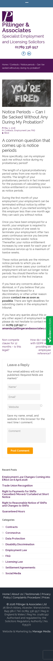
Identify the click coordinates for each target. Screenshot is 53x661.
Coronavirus (13, 532)
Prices (46, 597)
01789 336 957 (26, 47)
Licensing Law (14, 561)
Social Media (13, 573)
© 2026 (26, 604)
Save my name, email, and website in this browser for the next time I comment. (26, 419)
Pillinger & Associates (16, 27)
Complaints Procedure (26, 597)
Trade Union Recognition (17, 485)
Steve (6, 133)
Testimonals (32, 594)
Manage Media (41, 631)
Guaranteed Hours (13, 511)
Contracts (14, 64)
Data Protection (15, 538)
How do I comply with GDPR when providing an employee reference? (40, 346)
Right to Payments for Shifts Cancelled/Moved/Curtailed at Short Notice (25, 494)
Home (5, 64)
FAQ (33, 130)
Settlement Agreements (20, 567)
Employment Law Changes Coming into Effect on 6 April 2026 (26, 478)
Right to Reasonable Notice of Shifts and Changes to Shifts (24, 504)
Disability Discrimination (20, 544)
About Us (17, 594)
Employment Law (22, 130)
